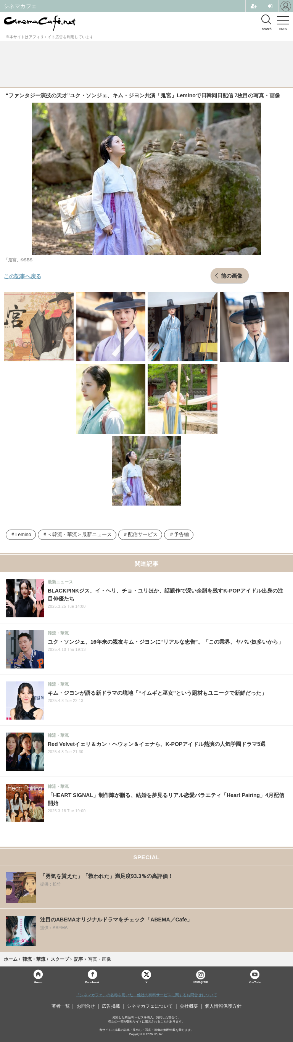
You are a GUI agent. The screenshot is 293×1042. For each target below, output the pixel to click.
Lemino (23, 534)
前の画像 (231, 275)
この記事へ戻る (22, 276)
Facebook (92, 982)
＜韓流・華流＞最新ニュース (79, 534)
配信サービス (143, 534)
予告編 (181, 534)
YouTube (255, 982)
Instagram (201, 977)
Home (38, 982)
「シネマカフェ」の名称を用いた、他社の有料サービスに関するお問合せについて (146, 995)
